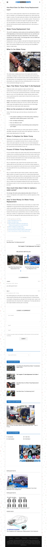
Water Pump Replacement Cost (14, 220)
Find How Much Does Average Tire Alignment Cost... (32, 267)
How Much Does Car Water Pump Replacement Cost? (27, 383)
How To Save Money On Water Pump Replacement (19, 231)
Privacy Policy (24, 538)
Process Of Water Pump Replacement (16, 228)
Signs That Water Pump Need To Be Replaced (18, 223)
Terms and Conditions (33, 538)
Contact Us (17, 538)
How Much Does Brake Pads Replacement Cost (15, 267)
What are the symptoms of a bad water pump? (19, 225)
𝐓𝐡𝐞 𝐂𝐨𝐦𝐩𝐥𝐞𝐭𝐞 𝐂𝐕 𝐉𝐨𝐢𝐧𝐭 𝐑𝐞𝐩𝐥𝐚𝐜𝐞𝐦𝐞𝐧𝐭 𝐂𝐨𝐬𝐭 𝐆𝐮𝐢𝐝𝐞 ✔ (27, 374)
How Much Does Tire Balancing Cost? (25, 391)
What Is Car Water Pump (13, 222)
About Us (11, 538)
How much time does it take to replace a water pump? (19, 229)
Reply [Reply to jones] (39, 281)
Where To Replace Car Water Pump (15, 226)
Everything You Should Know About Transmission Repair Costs (28, 366)
